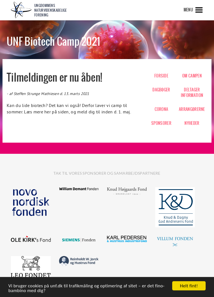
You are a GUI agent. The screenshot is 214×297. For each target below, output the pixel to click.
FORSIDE (161, 76)
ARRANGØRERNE (192, 109)
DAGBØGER (161, 90)
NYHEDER (191, 123)
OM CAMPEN (192, 76)
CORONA (161, 109)
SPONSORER (161, 123)
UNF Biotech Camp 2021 (53, 41)
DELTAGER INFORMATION (192, 92)
